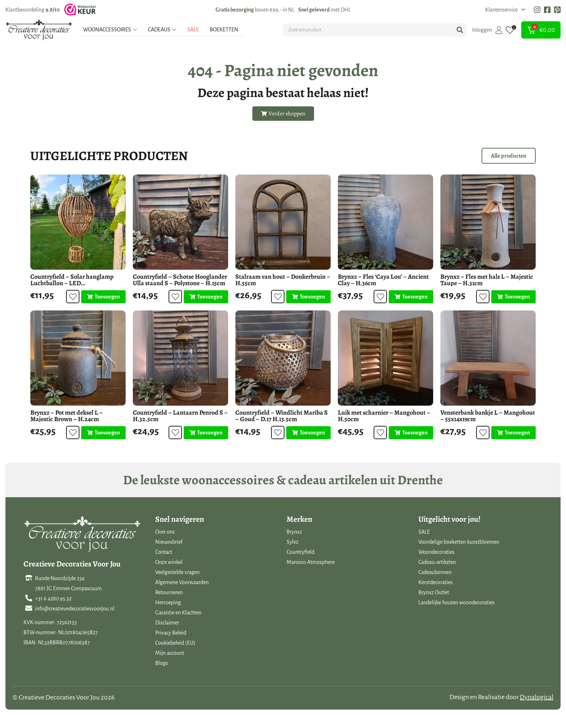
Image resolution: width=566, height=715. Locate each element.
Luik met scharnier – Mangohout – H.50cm (384, 415)
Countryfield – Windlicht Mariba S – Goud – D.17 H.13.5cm (281, 415)
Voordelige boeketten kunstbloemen (458, 542)
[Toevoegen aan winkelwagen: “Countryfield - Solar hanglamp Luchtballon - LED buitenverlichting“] (103, 296)
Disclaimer (167, 623)
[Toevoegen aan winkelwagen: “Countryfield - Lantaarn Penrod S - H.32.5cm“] (206, 432)
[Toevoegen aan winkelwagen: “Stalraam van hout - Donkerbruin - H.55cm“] (308, 296)
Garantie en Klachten (178, 612)
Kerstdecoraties (435, 582)
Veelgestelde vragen (177, 572)
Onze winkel (169, 562)
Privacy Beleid (170, 633)
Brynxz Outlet (433, 592)
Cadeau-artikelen (437, 562)
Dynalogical (536, 697)
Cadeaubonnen (435, 572)
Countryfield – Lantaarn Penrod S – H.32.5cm (180, 415)
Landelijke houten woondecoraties (456, 602)
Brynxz (294, 532)
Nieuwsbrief (169, 542)
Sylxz (293, 542)
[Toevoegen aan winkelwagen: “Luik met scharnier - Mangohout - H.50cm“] (411, 432)
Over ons (165, 532)
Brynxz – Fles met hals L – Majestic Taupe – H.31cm (486, 279)
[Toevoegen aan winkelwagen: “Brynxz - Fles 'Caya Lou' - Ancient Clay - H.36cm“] (411, 296)
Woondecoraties (436, 552)
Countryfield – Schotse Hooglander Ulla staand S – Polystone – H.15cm (180, 279)
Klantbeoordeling (32, 10)
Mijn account (169, 653)
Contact (163, 552)
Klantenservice (505, 9)
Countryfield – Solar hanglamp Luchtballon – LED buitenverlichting (72, 283)
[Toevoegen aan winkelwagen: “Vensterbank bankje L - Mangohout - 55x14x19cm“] (513, 432)
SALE (424, 532)
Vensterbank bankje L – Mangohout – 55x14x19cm (487, 415)
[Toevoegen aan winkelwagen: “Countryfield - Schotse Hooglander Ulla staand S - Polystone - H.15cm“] (206, 296)
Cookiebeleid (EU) (175, 643)
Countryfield (300, 552)
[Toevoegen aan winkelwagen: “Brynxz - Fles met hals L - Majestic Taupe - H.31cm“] (513, 296)
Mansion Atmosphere (311, 562)
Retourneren (169, 592)
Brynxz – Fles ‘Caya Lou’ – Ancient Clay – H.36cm (383, 279)
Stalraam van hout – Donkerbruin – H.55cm (282, 279)
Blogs (161, 663)
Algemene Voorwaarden (182, 582)
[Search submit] (460, 30)
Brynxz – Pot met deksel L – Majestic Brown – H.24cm (66, 415)
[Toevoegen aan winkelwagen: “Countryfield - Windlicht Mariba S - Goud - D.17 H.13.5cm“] (308, 432)
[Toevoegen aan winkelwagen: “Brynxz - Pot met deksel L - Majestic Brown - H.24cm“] (103, 432)
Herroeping (168, 602)
